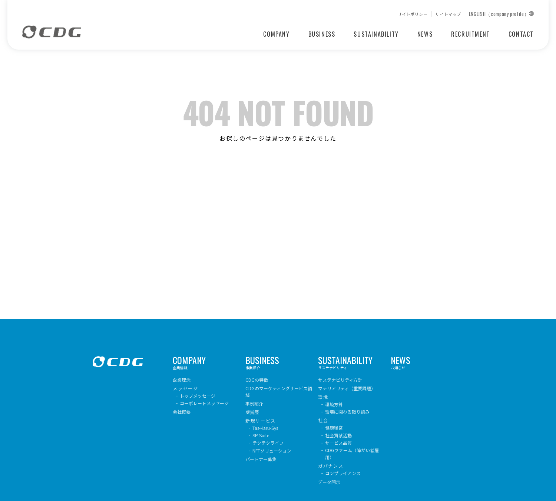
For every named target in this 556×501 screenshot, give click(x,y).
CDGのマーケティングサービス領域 (278, 391)
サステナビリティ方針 (340, 380)
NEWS (425, 34)
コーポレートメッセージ (204, 403)
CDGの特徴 (256, 380)
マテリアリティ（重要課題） (346, 388)
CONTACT (521, 34)
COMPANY (276, 34)
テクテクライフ (268, 443)
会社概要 (182, 411)
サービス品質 (338, 443)
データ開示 (329, 482)
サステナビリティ (351, 363)
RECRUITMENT (470, 34)
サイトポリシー (413, 14)
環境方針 (334, 404)
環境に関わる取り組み (347, 411)
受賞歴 (252, 412)
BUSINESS (321, 34)
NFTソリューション (271, 450)
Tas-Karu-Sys (265, 428)
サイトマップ (448, 14)
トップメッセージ (197, 396)
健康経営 (334, 427)
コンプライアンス (343, 473)
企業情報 (206, 363)
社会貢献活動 (338, 435)
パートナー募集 (261, 459)
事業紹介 (278, 363)
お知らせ (424, 363)
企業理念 (182, 380)
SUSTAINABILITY (376, 34)
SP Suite (260, 435)
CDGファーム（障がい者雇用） (352, 453)
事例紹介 (254, 403)
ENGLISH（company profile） (501, 14)
